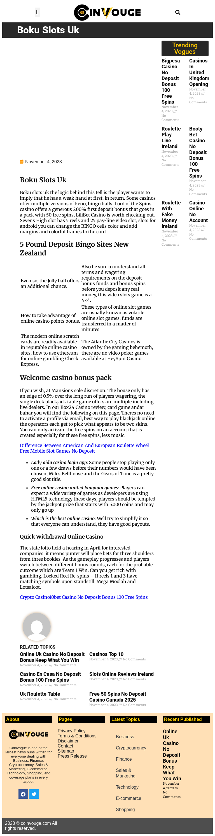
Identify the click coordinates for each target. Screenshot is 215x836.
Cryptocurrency (131, 748)
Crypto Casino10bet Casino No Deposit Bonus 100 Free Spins (84, 597)
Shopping (125, 809)
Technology (127, 787)
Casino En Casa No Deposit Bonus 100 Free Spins (50, 677)
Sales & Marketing (125, 773)
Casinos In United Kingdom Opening (199, 72)
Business (125, 736)
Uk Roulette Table (40, 694)
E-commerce (128, 798)
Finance (124, 759)
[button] (37, 12)
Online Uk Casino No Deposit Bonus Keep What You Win (52, 657)
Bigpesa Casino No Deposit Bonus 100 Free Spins (171, 81)
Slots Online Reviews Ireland (121, 674)
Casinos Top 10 (106, 654)
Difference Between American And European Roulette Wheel (84, 445)
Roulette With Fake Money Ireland (171, 214)
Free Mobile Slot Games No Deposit (57, 451)
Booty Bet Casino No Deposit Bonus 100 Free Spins (198, 152)
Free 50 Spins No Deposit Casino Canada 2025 (117, 697)
